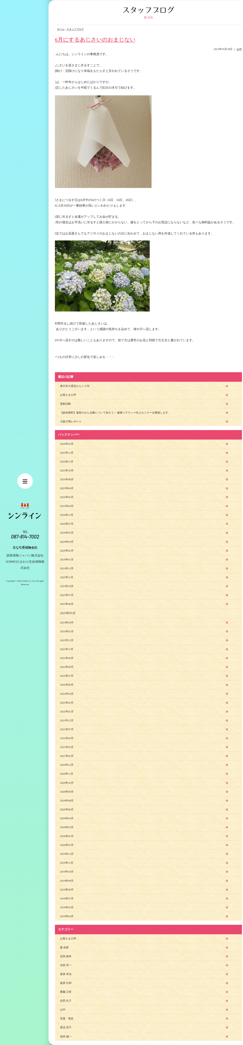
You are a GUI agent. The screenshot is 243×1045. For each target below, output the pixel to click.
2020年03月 (66, 827)
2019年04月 (66, 916)
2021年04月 (66, 738)
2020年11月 (66, 773)
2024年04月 (66, 541)
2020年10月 (66, 782)
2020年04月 (66, 818)
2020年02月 (66, 836)
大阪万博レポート (71, 421)
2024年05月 (66, 532)
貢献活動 (65, 403)
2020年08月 (66, 800)
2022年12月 (66, 640)
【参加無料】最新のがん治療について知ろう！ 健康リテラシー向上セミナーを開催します (114, 412)
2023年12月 (66, 568)
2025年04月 (66, 506)
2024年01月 (66, 559)
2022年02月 (66, 702)
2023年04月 (66, 622)
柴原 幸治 (65, 974)
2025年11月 (66, 461)
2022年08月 (66, 666)
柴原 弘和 (65, 982)
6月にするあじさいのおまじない (95, 40)
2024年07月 (66, 523)
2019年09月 (66, 880)
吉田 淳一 (65, 965)
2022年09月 (66, 658)
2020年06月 (66, 809)
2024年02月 (66, 550)
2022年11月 (66, 649)
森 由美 (64, 947)
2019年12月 (66, 853)
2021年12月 (66, 720)
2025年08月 (66, 479)
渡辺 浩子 (65, 1027)
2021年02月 (66, 755)
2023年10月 (66, 586)
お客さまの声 (68, 394)
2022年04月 (66, 693)
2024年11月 (66, 514)
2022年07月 (66, 675)
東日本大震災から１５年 (75, 386)
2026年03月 (66, 443)
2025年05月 (66, 497)
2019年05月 (66, 907)
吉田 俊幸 (65, 956)
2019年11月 (66, 862)
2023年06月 (66, 603)
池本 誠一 (65, 1036)
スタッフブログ (75, 29)
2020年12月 (66, 764)
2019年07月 (66, 898)
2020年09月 (66, 791)
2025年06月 (66, 488)
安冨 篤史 (66, 1018)
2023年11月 (66, 577)
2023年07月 (66, 595)
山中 (239, 49)
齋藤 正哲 (65, 991)
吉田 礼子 (65, 1000)
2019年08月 (66, 889)
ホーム (60, 29)
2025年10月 (66, 470)
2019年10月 (66, 871)
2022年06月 (66, 684)
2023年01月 (66, 631)
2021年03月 (66, 747)
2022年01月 (66, 711)
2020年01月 (66, 844)
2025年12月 (66, 452)
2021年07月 (66, 729)
